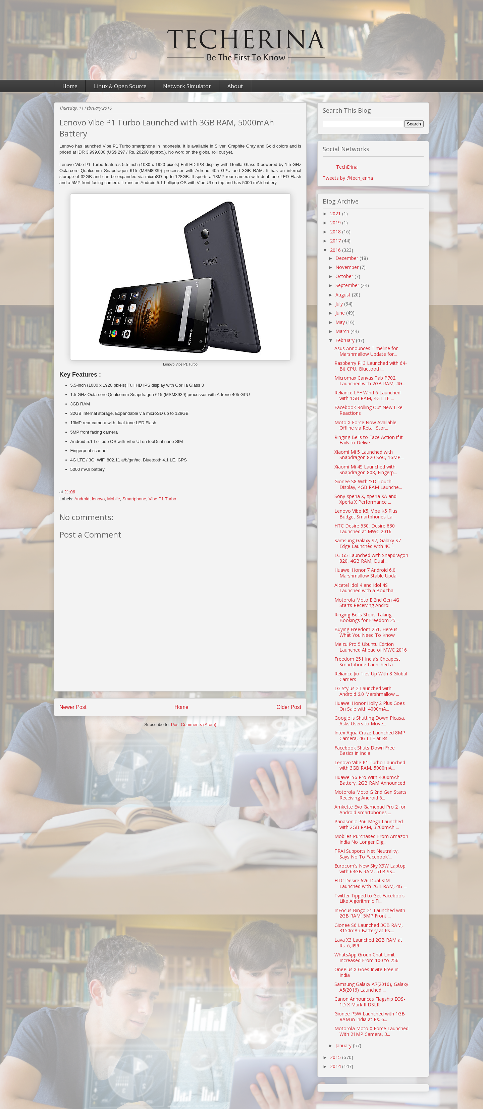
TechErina (347, 167)
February (345, 340)
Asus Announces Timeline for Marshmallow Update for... (366, 351)
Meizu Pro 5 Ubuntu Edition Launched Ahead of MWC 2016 (370, 647)
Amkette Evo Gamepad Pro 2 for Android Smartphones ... (370, 809)
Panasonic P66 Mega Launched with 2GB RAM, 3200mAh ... (368, 824)
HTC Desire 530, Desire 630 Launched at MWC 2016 (364, 528)
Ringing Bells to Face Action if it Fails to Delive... (368, 440)
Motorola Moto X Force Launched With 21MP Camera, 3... (371, 1031)
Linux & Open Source (120, 86)
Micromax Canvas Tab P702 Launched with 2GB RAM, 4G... (369, 381)
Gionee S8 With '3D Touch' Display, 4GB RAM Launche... (368, 484)
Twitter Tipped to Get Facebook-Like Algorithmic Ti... (370, 898)
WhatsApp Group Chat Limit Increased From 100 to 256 (366, 957)
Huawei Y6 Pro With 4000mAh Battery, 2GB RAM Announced (369, 780)
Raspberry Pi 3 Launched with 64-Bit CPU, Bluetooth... (370, 366)
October (345, 276)
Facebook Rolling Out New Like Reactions (368, 410)
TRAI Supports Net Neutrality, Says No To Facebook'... (366, 854)
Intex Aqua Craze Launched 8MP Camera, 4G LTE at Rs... (369, 735)
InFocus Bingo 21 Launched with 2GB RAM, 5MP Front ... (369, 913)
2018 (336, 231)
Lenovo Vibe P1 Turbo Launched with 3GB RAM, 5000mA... (369, 765)
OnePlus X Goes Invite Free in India (366, 972)
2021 (336, 213)
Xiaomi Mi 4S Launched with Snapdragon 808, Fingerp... (365, 469)
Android (82, 498)
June (340, 313)
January (344, 1045)
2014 (336, 1066)
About (235, 86)
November (347, 267)
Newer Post (73, 707)
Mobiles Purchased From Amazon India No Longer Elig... (371, 839)
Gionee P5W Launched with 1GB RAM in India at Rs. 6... (369, 1016)
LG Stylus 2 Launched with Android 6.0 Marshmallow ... (366, 691)
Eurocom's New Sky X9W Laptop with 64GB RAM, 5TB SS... (370, 869)
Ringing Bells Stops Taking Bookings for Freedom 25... (366, 617)
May (340, 322)
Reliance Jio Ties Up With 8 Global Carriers (370, 676)
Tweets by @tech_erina (348, 178)
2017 (336, 240)
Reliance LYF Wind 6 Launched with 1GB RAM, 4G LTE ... (367, 395)
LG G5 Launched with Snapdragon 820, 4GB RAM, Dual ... (371, 558)
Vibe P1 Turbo (162, 498)
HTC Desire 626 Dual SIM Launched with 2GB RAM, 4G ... (370, 883)
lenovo (98, 498)
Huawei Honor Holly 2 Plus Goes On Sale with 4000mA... (369, 706)
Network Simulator (187, 86)
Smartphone (134, 498)
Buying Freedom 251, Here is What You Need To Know (365, 632)
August (343, 294)
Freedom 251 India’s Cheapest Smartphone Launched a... (367, 662)
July (339, 303)
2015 (336, 1057)
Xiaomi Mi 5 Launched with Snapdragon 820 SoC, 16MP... (369, 455)
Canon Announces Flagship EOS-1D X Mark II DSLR (369, 1002)
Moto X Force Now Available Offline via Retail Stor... (365, 425)
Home (69, 86)
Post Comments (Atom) (193, 724)
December (347, 258)
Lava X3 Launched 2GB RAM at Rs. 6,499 (368, 943)
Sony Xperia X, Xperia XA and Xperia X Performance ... (365, 499)
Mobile (113, 498)
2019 (336, 222)
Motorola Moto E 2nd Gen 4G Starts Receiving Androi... (366, 603)
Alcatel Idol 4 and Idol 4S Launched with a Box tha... (365, 588)
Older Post (288, 707)
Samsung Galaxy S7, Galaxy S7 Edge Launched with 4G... (367, 543)
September (348, 285)
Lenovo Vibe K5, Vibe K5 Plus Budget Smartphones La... (365, 514)
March (343, 331)
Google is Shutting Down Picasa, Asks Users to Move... (369, 721)
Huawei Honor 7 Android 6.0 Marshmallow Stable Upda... (366, 573)
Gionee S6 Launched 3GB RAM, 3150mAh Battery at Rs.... (368, 928)
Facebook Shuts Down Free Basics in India (364, 750)
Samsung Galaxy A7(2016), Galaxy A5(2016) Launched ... (371, 987)
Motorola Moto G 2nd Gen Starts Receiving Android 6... (370, 795)
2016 (336, 250)
